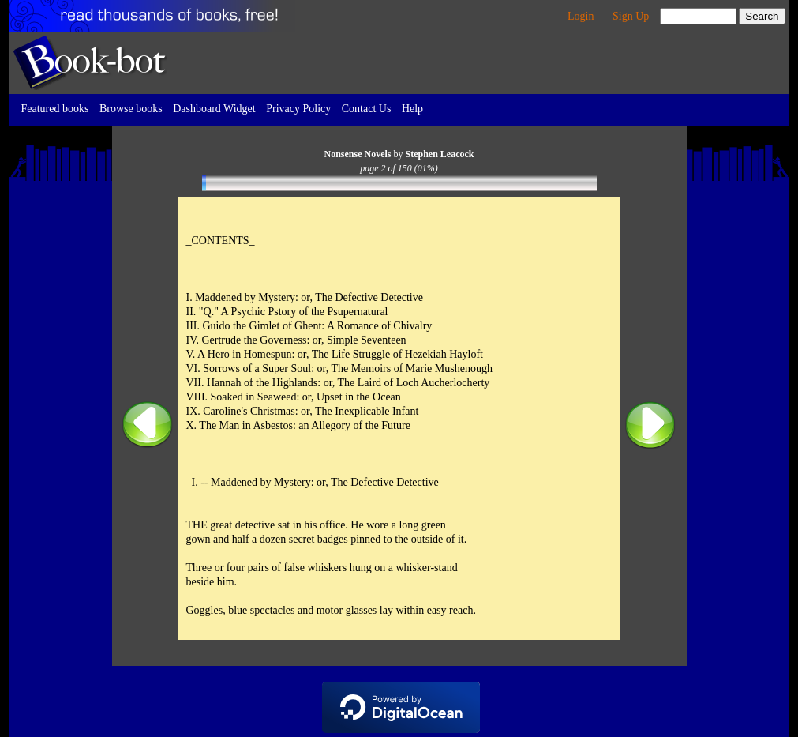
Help (412, 109)
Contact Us (367, 109)
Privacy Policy (298, 109)
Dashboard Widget (214, 109)
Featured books (55, 109)
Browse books (131, 109)
